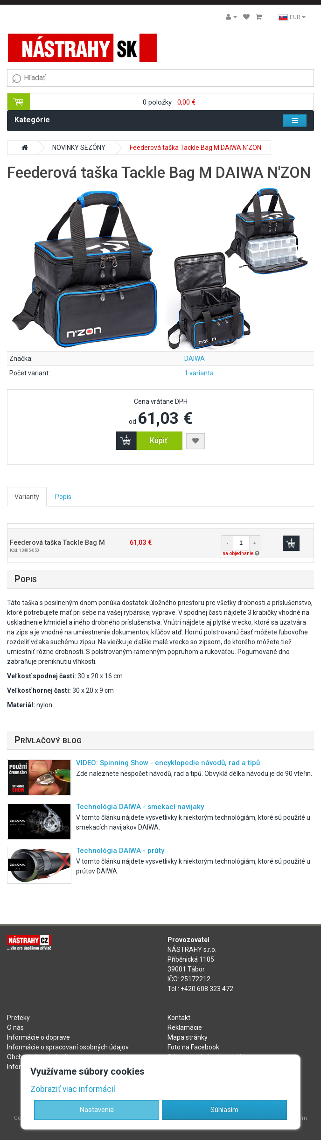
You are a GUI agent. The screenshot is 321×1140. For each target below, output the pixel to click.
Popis (63, 496)
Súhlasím (224, 1109)
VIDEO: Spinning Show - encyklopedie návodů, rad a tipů (168, 763)
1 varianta (199, 373)
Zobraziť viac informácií (72, 1089)
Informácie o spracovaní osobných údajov (68, 1047)
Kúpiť (158, 440)
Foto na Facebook (193, 1047)
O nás (15, 1027)
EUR (292, 17)
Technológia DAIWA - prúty (120, 850)
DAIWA (194, 358)
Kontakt (178, 1017)
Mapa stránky (187, 1037)
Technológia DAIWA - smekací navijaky (140, 806)
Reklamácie (184, 1027)
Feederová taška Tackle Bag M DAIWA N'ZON (195, 147)
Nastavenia (97, 1109)
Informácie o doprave (38, 1037)
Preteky (18, 1017)
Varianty (26, 496)
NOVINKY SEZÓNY (78, 147)
